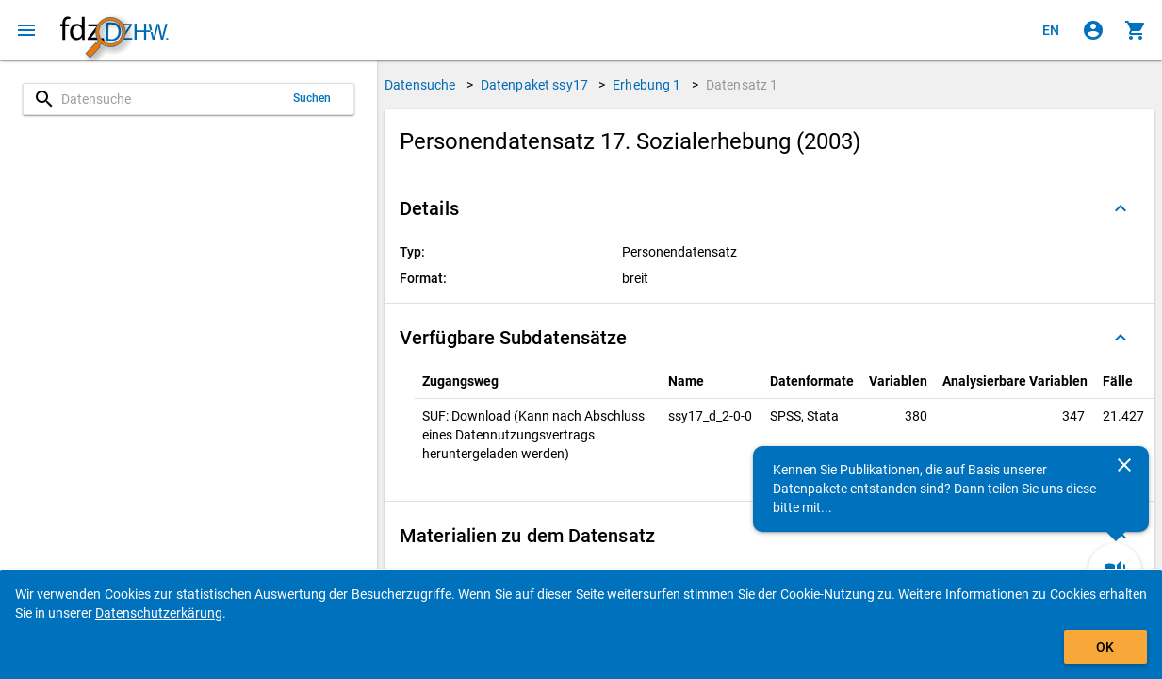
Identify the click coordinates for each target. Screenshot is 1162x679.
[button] (769, 208)
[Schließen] (1124, 465)
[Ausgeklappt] (1120, 208)
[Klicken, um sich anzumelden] (1093, 30)
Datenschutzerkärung (158, 613)
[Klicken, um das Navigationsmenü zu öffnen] (26, 30)
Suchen (312, 98)
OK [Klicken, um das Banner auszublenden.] (1105, 646)
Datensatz (742, 84)
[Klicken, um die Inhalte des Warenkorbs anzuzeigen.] (1135, 30)
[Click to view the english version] (1051, 30)
